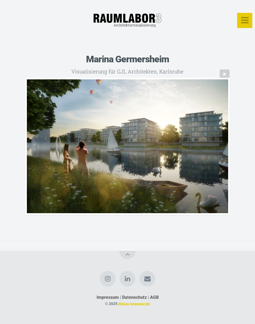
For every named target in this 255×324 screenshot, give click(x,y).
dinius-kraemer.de (134, 304)
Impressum (108, 297)
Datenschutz (134, 297)
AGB (154, 297)
